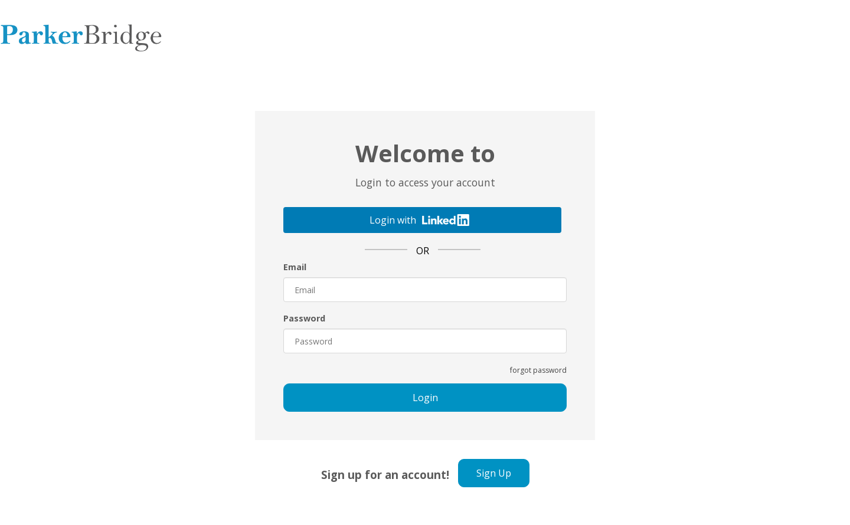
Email (294, 267)
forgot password (538, 370)
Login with (419, 220)
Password (304, 318)
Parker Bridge (81, 35)
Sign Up (493, 473)
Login (425, 397)
